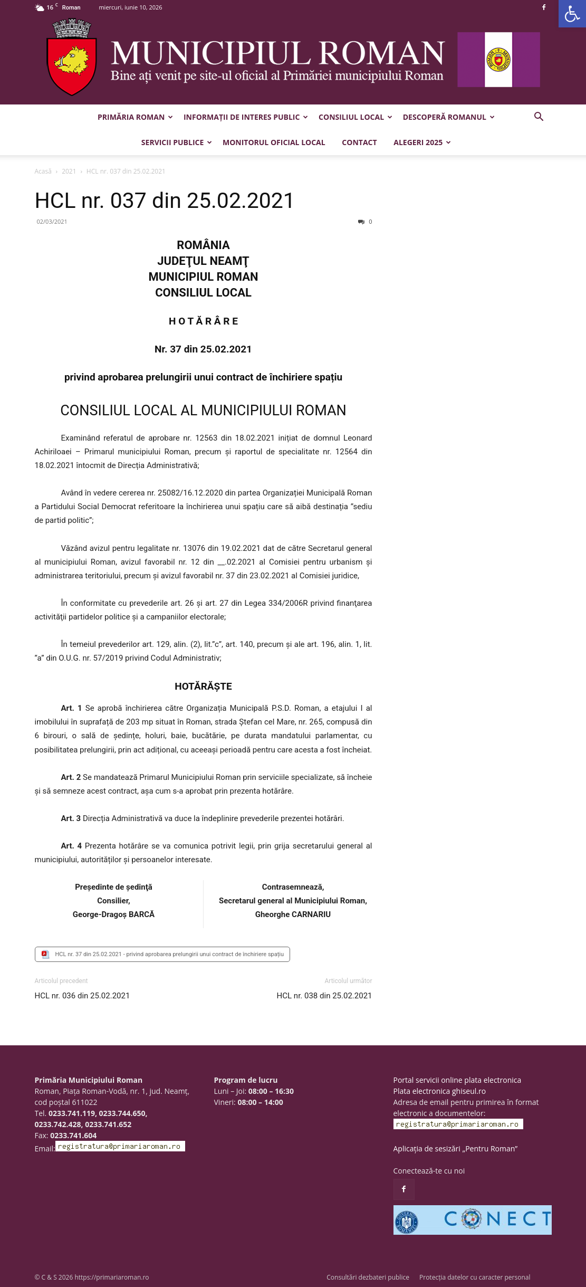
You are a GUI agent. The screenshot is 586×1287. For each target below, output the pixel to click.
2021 (69, 171)
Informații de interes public (246, 117)
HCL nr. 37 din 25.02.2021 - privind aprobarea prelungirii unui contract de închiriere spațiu (169, 954)
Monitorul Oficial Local (274, 142)
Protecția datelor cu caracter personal (474, 1277)
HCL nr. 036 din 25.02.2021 (82, 995)
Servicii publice (176, 142)
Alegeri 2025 (422, 142)
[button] (572, 13)
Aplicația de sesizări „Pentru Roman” (455, 1148)
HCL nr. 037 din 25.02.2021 (165, 200)
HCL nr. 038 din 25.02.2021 (324, 995)
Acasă (43, 171)
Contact (359, 142)
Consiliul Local (355, 117)
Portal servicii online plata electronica (457, 1080)
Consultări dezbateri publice (367, 1277)
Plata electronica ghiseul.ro (439, 1091)
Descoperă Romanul (449, 117)
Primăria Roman (135, 117)
